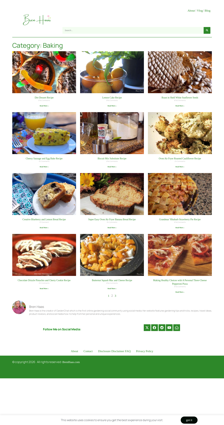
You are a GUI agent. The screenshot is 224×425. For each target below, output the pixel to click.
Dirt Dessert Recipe (44, 97)
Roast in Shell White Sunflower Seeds (180, 97)
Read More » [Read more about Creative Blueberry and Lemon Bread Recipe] (44, 228)
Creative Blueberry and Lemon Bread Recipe (44, 219)
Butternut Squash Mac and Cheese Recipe (112, 280)
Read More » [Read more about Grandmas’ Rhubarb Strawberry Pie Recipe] (179, 228)
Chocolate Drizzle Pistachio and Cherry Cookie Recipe (44, 280)
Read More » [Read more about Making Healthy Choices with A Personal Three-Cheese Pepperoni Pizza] (179, 292)
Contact (88, 351)
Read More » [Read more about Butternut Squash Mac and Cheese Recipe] (112, 288)
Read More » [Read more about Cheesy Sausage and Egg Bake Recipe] (44, 167)
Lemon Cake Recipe (112, 97)
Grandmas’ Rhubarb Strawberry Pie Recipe (180, 219)
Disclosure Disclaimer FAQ (114, 351)
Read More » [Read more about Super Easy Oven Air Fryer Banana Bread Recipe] (112, 228)
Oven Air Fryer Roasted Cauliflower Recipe (180, 158)
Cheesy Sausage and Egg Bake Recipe (44, 158)
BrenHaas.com (71, 362)
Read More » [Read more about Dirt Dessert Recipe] (44, 106)
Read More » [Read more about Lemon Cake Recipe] (112, 106)
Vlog (200, 10)
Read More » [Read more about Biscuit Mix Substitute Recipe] (112, 167)
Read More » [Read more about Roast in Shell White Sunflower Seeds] (179, 106)
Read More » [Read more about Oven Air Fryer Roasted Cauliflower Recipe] (179, 167)
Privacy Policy (144, 351)
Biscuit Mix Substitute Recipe (112, 158)
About (191, 10)
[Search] (207, 30)
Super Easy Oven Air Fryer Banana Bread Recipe (112, 219)
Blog (207, 10)
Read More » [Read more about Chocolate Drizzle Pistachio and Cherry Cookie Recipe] (44, 288)
